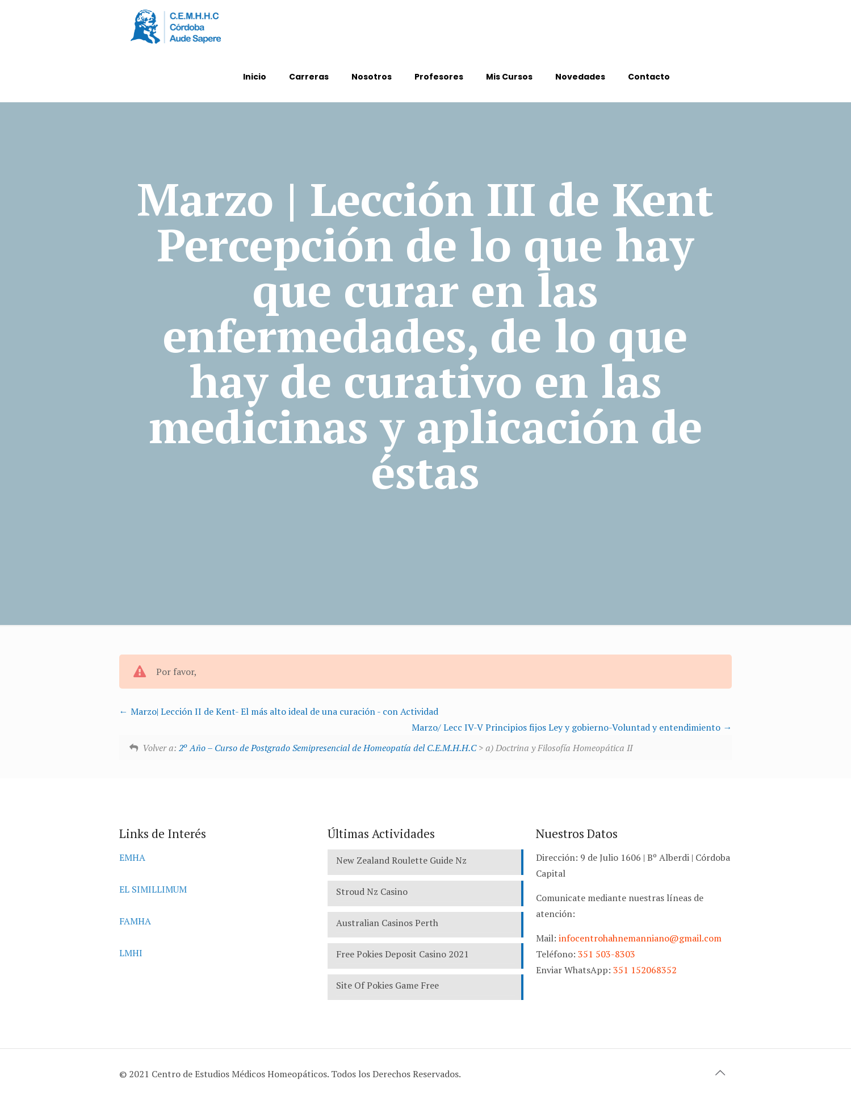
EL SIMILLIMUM (153, 889)
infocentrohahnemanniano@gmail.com (640, 938)
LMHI (130, 953)
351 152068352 (645, 970)
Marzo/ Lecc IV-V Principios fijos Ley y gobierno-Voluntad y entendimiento (572, 727)
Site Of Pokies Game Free (387, 985)
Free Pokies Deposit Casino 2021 (402, 954)
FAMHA (135, 921)
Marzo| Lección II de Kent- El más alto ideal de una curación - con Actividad (278, 711)
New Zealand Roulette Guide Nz (401, 860)
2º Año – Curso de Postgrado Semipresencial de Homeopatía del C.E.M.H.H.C (327, 747)
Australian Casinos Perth (387, 922)
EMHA (132, 857)
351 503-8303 (606, 954)
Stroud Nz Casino (372, 891)
